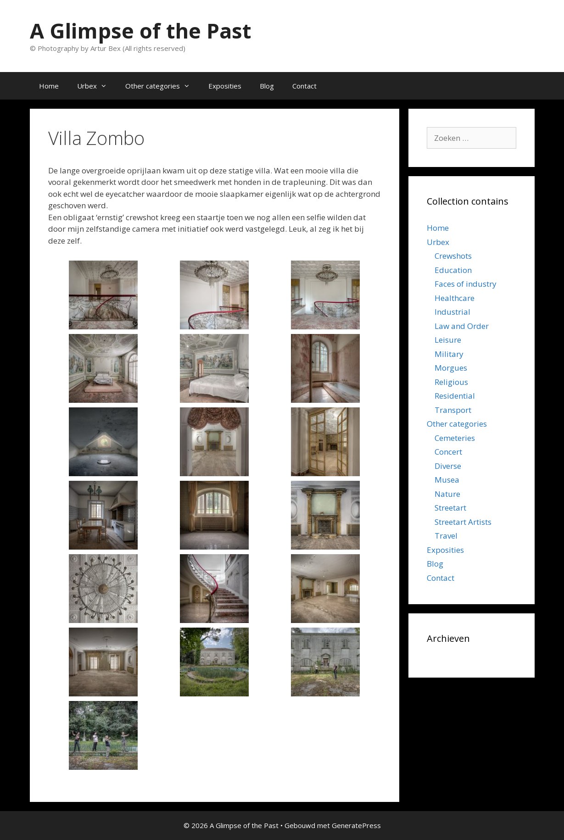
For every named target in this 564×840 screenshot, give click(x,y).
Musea (447, 479)
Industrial (452, 311)
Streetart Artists (463, 522)
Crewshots (453, 255)
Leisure (448, 339)
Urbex (96, 86)
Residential (455, 395)
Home (49, 85)
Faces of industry (466, 283)
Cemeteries (455, 438)
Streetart (450, 507)
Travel (446, 535)
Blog (267, 85)
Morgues (451, 367)
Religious (451, 382)
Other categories (162, 86)
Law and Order (462, 326)
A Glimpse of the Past (140, 31)
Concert (448, 451)
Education (453, 270)
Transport (453, 410)
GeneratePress (356, 825)
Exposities (224, 85)
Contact (304, 85)
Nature (447, 494)
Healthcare (455, 298)
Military (449, 354)
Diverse (448, 466)
